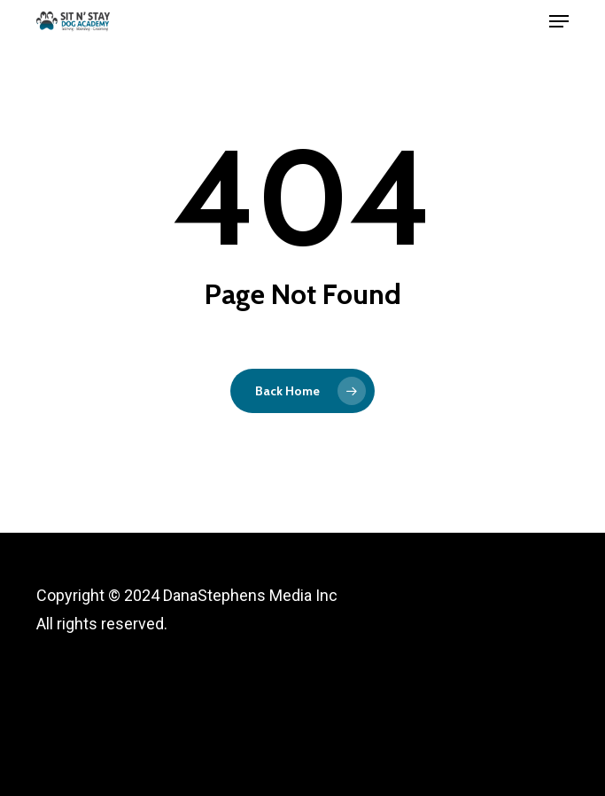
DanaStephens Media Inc (250, 595)
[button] (559, 21)
